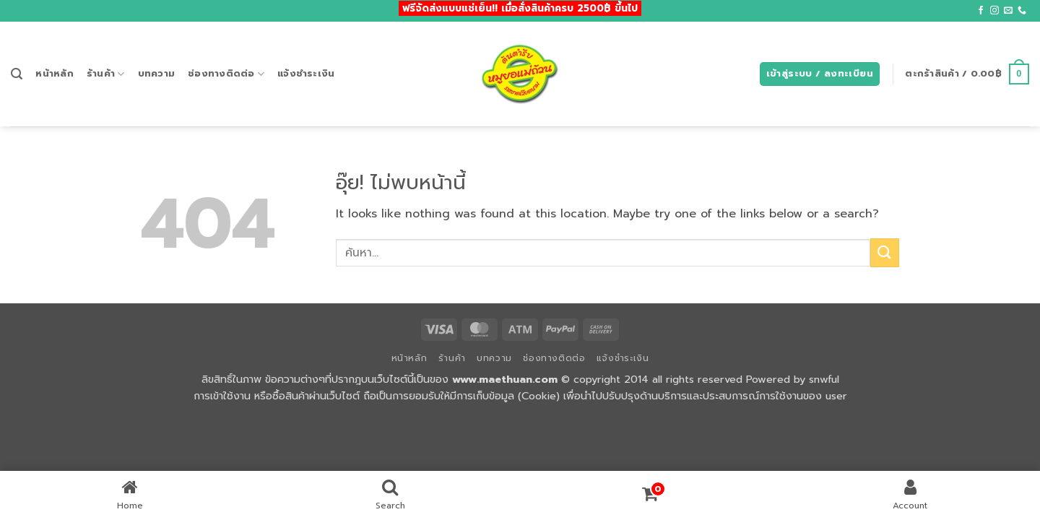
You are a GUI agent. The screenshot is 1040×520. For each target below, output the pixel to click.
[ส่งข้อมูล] (884, 252)
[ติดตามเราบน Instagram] (994, 11)
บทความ (157, 73)
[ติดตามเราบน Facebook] (980, 11)
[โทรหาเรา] (1022, 11)
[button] (16, 74)
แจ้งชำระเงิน (305, 73)
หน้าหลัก (54, 73)
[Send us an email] (1008, 11)
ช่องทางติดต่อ (226, 73)
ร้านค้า (106, 73)
